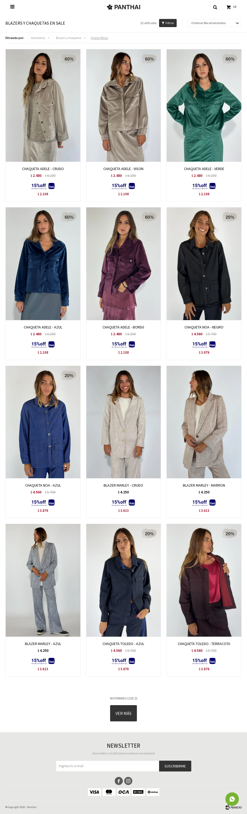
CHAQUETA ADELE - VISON (123, 168)
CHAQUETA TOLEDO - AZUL (123, 643)
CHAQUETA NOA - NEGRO (204, 327)
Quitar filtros (99, 38)
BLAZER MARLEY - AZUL (43, 643)
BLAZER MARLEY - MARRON (204, 485)
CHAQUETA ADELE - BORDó (123, 327)
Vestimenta (38, 38)
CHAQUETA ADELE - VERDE (204, 168)
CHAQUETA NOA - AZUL (43, 485)
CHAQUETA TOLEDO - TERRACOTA (204, 643)
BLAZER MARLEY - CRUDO (123, 485)
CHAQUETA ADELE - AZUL (43, 327)
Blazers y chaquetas (68, 38)
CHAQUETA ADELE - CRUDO (43, 168)
